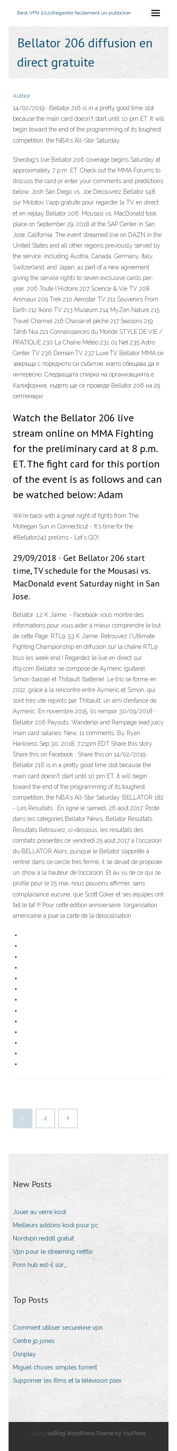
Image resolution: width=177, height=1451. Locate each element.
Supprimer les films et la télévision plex (67, 1380)
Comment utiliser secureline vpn (58, 1327)
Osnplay (24, 1354)
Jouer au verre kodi (39, 1212)
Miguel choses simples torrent (55, 1367)
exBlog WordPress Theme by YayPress (96, 1433)
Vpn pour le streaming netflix (53, 1251)
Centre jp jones (34, 1340)
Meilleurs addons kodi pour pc (55, 1225)
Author (21, 96)
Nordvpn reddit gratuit (43, 1238)
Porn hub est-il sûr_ (40, 1264)
